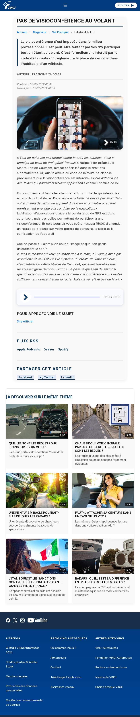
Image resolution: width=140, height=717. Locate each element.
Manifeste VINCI (105, 677)
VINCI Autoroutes (106, 648)
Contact (55, 667)
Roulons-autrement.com (111, 667)
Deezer (49, 349)
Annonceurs (58, 657)
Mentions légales (17, 676)
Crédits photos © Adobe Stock (21, 664)
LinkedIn (67, 377)
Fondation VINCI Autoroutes (113, 657)
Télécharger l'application (65, 677)
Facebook (25, 377)
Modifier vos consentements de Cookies (24, 702)
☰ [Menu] (65, 5)
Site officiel (25, 321)
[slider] (67, 297)
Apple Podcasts (28, 349)
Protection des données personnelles (21, 688)
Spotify (63, 349)
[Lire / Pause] (103, 142)
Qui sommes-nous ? (63, 648)
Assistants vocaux (62, 687)
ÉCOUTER (125, 5)
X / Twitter (47, 377)
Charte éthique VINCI (108, 687)
